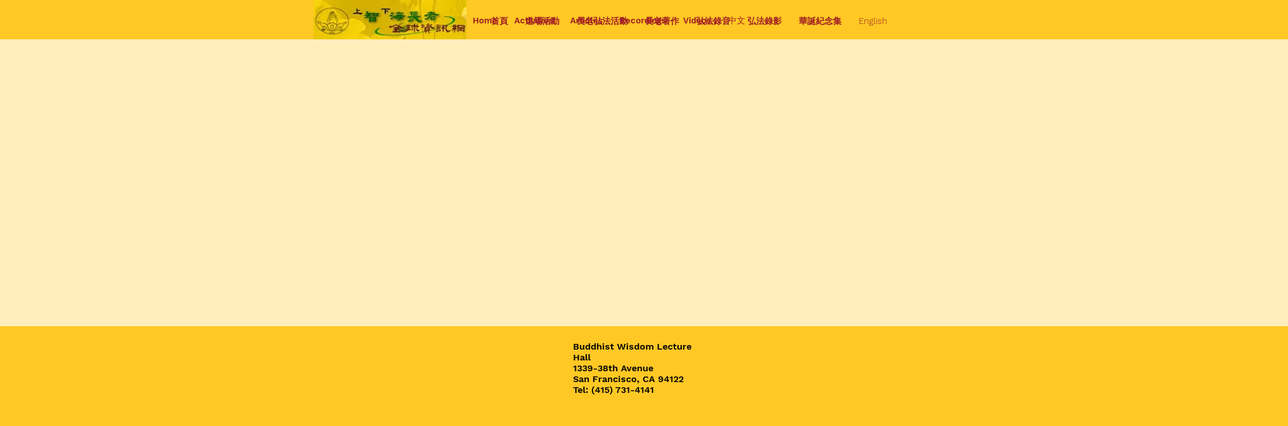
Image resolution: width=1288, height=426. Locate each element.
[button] (542, 21)
